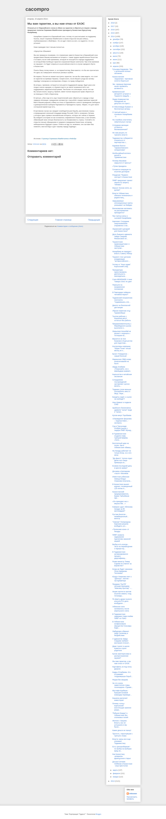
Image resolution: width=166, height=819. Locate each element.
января (116, 777)
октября (116, 46)
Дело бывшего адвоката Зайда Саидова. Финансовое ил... (122, 236)
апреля (116, 66)
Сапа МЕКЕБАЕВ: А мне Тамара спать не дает (122, 280)
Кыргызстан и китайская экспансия (122, 375)
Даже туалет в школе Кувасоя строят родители (120, 648)
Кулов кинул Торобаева (121, 415)
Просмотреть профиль (132, 798)
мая (114, 63)
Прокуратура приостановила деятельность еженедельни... (119, 273)
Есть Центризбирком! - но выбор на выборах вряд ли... (122, 749)
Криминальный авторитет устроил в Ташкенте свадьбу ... (121, 94)
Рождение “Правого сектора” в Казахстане (122, 176)
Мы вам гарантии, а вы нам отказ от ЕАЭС (121, 662)
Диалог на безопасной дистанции (121, 306)
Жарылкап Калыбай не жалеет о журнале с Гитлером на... (121, 333)
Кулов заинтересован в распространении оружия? (121, 656)
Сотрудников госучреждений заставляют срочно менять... (121, 383)
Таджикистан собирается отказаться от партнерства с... (122, 140)
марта (115, 770)
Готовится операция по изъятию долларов (121, 171)
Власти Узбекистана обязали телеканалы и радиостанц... (122, 195)
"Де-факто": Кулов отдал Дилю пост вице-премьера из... (122, 460)
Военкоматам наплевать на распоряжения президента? (122, 210)
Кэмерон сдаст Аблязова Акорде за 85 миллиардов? (122, 509)
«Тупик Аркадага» (119, 166)
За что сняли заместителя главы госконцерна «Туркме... (122, 685)
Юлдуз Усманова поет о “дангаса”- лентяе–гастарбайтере (122, 579)
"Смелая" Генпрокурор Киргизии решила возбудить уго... (121, 524)
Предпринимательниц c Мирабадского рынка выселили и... (121, 326)
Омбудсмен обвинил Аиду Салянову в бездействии (120, 633)
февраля (117, 773)
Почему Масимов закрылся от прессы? (121, 162)
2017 (113, 26)
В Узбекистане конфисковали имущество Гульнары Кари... (121, 625)
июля (115, 56)
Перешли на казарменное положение (118, 287)
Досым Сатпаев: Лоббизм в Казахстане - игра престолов (122, 764)
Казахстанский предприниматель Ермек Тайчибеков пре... (120, 495)
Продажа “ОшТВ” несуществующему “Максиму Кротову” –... (122, 586)
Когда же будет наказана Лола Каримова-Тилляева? (122, 571)
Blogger (98, 814)
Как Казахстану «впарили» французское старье (121, 756)
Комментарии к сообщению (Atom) (70, 226)
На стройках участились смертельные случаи (122, 121)
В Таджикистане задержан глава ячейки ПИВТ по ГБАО (122, 616)
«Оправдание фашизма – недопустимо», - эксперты (121, 421)
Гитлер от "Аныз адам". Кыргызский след (121, 265)
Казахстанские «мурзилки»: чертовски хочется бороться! (122, 79)
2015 (113, 33)
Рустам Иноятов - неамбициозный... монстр (120, 516)
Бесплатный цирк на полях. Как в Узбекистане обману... (122, 445)
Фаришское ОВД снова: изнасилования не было (121, 361)
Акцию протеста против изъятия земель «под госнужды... (121, 594)
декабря (116, 39)
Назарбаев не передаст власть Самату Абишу (122, 253)
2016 (113, 30)
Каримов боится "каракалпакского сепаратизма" (120, 148)
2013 (113, 781)
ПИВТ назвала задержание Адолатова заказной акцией (121, 538)
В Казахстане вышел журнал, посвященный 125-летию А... (122, 486)
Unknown (133, 794)
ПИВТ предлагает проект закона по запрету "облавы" (122, 182)
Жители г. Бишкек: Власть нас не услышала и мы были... (119, 724)
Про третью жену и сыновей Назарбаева (121, 217)
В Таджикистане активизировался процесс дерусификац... (120, 555)
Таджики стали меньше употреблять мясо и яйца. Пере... (121, 391)
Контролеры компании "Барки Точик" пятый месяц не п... (121, 348)
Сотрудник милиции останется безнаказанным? (120, 127)
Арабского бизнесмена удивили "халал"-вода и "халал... (122, 410)
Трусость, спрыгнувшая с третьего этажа (122, 735)
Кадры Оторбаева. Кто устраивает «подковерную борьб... (122, 674)
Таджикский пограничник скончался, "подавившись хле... (122, 300)
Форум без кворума (120, 680)
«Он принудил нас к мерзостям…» (120, 502)
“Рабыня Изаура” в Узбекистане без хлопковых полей (120, 715)
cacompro (37, 9)
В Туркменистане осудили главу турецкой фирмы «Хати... (120, 437)
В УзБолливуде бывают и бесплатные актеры (122, 108)
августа (116, 53)
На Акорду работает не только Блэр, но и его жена (121, 453)
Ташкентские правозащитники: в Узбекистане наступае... (120, 245)
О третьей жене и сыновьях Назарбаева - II (122, 114)
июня (115, 60)
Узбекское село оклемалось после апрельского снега (120, 609)
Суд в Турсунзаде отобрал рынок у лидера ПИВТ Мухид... (122, 428)
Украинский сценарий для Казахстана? (121, 230)
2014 (113, 36)
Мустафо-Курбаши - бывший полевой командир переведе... (122, 693)
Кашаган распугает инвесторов (120, 699)
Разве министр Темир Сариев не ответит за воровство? (121, 564)
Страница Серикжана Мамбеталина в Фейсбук (58, 139)
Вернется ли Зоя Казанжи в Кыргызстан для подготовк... (122, 341)
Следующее (33, 220)
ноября (116, 43)
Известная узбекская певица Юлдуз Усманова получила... (122, 479)
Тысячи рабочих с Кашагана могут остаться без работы (121, 318)
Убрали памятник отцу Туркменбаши (121, 312)
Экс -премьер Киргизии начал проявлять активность (121, 86)
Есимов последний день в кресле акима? (122, 467)
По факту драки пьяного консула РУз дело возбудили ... (122, 601)
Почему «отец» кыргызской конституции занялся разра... (121, 707)
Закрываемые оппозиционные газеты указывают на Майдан (122, 203)
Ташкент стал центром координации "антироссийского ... (121, 259)
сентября (117, 49)
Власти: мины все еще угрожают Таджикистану (121, 741)
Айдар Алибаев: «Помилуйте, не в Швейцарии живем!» (121, 369)
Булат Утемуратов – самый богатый (120, 355)
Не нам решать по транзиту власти (119, 134)
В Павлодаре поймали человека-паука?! (121, 293)
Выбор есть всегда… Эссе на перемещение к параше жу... (122, 546)
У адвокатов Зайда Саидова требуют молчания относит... (121, 641)
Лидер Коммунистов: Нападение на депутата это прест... (121, 101)
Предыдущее (94, 220)
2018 (113, 23)
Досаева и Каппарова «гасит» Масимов (121, 472)
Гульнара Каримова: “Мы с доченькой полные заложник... (122, 71)
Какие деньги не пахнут (121, 730)
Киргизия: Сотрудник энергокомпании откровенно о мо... (120, 223)
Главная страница (63, 220)
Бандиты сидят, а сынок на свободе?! (122, 398)
